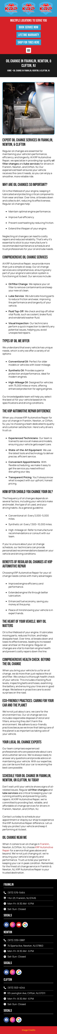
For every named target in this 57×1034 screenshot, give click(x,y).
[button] (28, 50)
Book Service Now (28, 27)
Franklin (44, 844)
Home (9, 70)
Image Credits (28, 1030)
